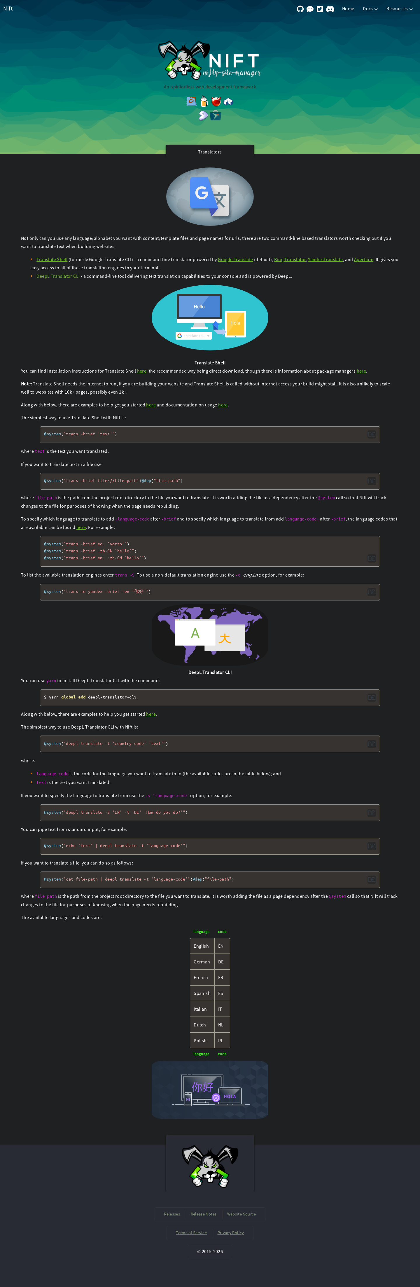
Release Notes (204, 1214)
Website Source (241, 1214)
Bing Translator (290, 259)
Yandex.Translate (325, 259)
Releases (172, 1214)
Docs (371, 8)
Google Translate (235, 259)
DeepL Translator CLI (58, 276)
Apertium (363, 259)
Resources (400, 8)
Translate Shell (51, 259)
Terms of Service (191, 1232)
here (142, 371)
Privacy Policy (231, 1232)
